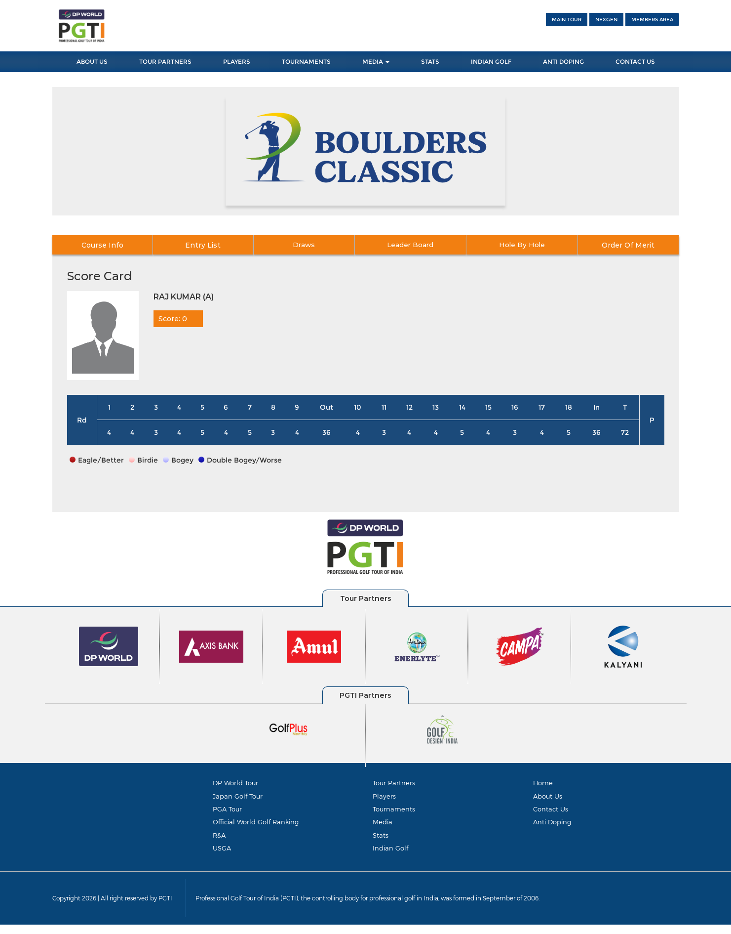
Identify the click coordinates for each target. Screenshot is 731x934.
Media (375, 61)
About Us (92, 61)
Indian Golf (491, 61)
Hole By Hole (522, 245)
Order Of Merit (626, 245)
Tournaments (306, 61)
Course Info (104, 245)
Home (543, 783)
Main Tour (566, 19)
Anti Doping (563, 61)
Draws (313, 245)
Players (236, 61)
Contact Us (635, 61)
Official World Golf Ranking (256, 827)
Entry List (209, 245)
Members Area (652, 19)
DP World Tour (235, 783)
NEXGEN (606, 19)
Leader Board (417, 245)
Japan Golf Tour (238, 798)
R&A (219, 841)
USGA (222, 856)
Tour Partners (165, 61)
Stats (430, 61)
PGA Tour (227, 812)
